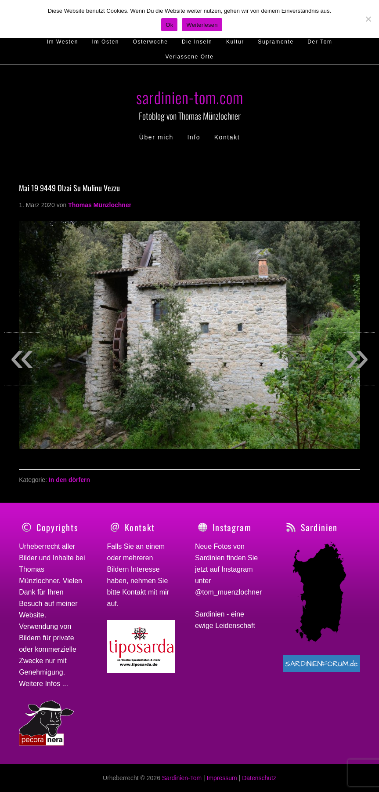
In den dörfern (69, 479)
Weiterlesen (201, 25)
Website (31, 615)
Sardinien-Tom (182, 777)
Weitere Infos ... (43, 683)
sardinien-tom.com (189, 97)
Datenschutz (259, 777)
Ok (169, 25)
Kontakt (134, 592)
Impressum (222, 777)
